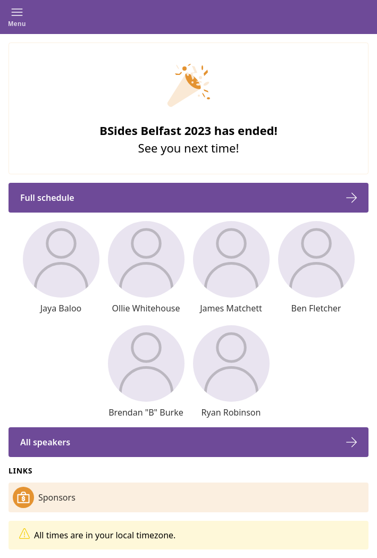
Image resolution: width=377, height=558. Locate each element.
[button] (17, 17)
